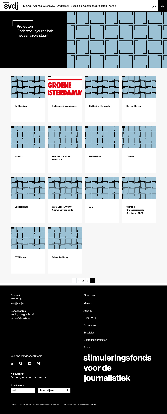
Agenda (37, 5)
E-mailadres (17, 385)
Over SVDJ (49, 5)
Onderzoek (63, 5)
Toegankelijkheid (90, 404)
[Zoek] (154, 5)
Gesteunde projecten (95, 5)
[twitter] (20, 363)
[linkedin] (29, 363)
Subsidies (76, 5)
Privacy (75, 404)
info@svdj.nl (17, 303)
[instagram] (12, 363)
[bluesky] (39, 363)
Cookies (81, 404)
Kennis (112, 5)
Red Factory (68, 404)
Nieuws (27, 5)
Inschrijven (47, 390)
